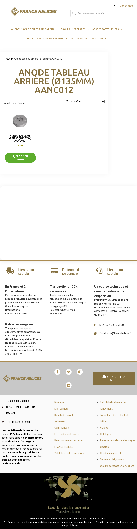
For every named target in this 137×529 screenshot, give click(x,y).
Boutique (59, 402)
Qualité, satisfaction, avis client (117, 465)
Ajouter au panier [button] (20, 157)
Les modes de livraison (66, 434)
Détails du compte (64, 415)
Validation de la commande (69, 453)
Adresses (59, 421)
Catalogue (105, 434)
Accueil (8, 58)
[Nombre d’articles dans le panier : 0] (113, 6)
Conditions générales (111, 453)
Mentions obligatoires (112, 459)
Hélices (104, 427)
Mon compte (127, 5)
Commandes (61, 427)
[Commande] (85, 101)
